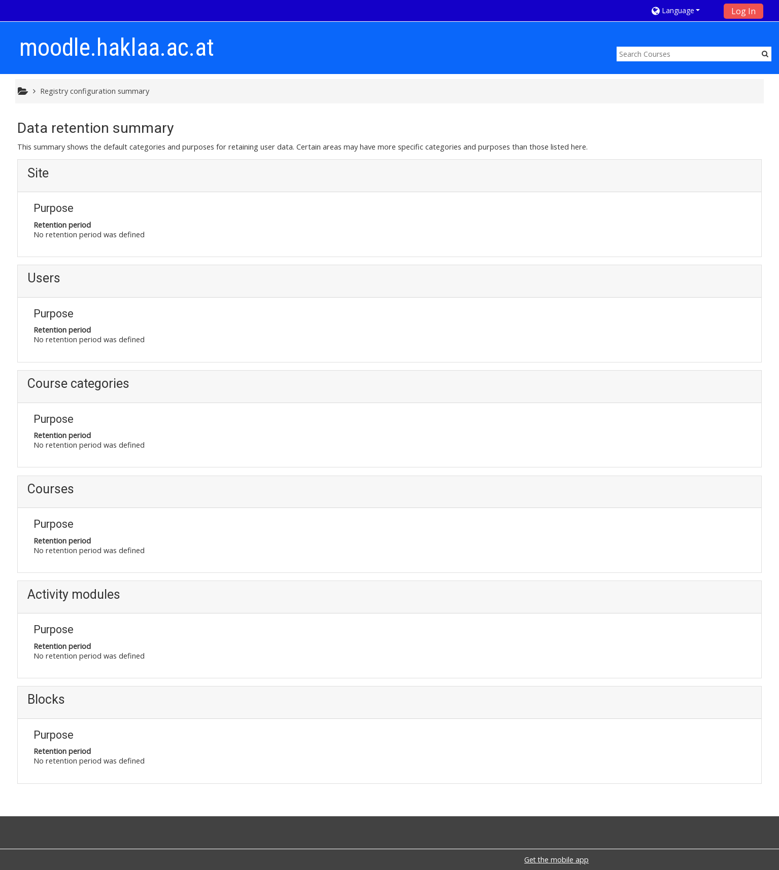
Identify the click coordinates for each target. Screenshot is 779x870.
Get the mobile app (556, 859)
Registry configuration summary (94, 91)
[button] (684, 10)
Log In (743, 11)
